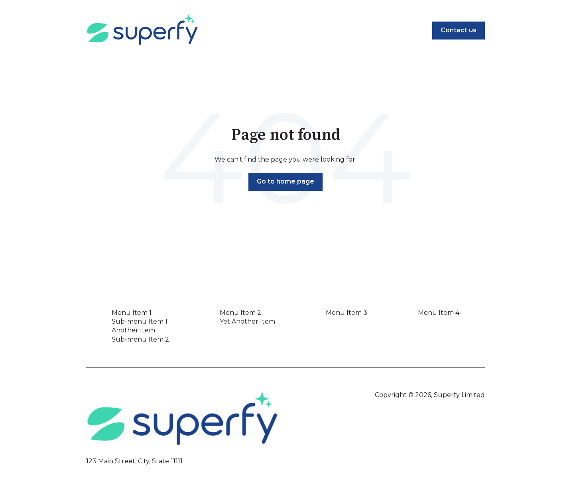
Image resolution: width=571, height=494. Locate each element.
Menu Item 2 (240, 312)
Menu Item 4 (438, 312)
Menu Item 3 (346, 312)
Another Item (133, 330)
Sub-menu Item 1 (139, 321)
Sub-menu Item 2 (140, 339)
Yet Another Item (247, 321)
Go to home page (285, 181)
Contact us (458, 30)
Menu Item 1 (132, 312)
